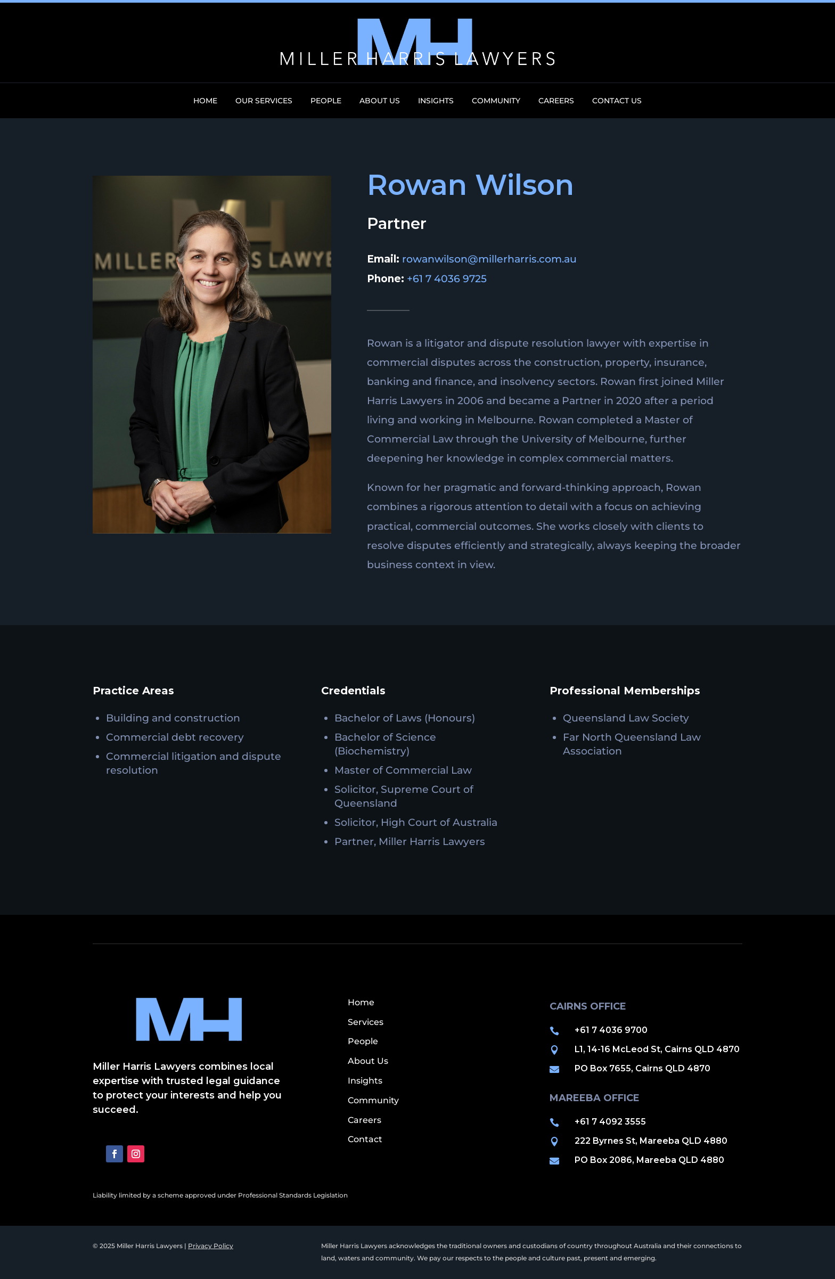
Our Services (263, 101)
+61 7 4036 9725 (447, 279)
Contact (365, 1139)
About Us (379, 101)
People (325, 101)
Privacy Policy (210, 1246)
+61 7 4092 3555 (610, 1122)
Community (496, 101)
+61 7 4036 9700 (611, 1030)
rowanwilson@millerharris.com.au (489, 259)
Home (205, 101)
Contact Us (617, 101)
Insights (436, 101)
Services (365, 1022)
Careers (556, 101)
